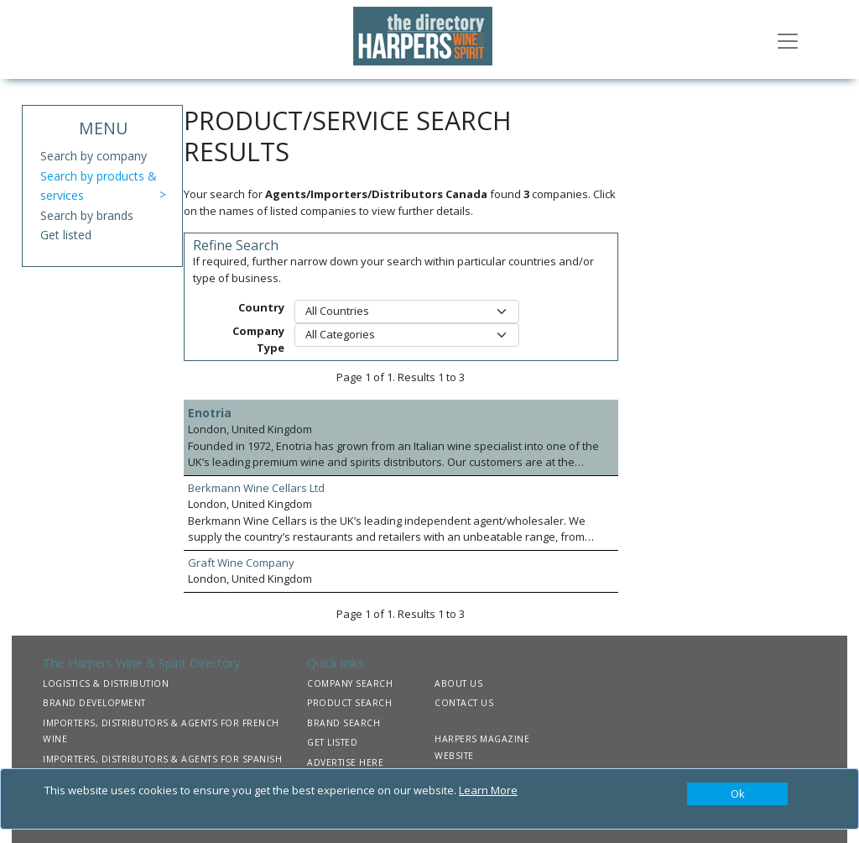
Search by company (93, 156)
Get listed (65, 235)
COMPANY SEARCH (350, 683)
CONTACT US (464, 703)
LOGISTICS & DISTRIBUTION (106, 683)
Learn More (488, 790)
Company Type (258, 339)
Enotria (210, 413)
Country (261, 307)
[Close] (737, 794)
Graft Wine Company (241, 562)
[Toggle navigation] (787, 39)
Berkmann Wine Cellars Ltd (256, 487)
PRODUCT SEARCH (349, 703)
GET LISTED (332, 742)
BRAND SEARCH (343, 723)
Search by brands (86, 215)
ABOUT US (458, 683)
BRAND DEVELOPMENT (94, 703)
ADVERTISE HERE (345, 762)
